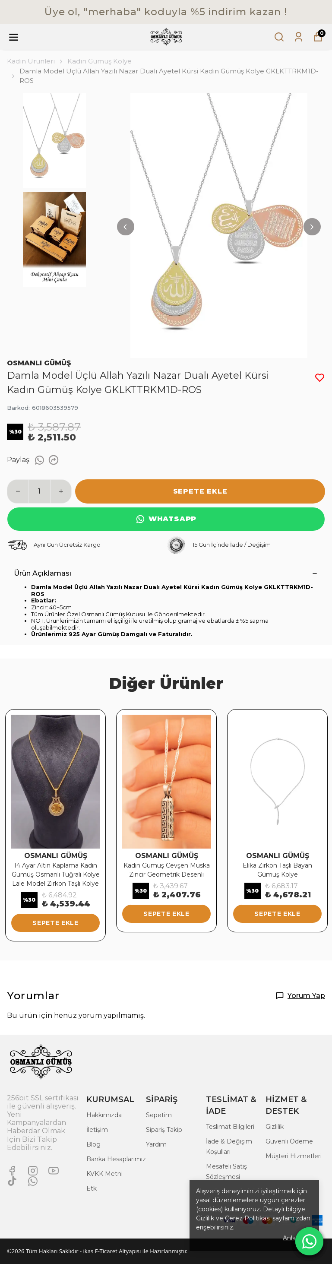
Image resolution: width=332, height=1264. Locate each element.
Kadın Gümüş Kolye (99, 61)
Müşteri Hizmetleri (294, 1156)
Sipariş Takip (164, 1130)
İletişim (97, 1130)
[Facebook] (12, 1171)
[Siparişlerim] (298, 37)
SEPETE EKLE (200, 491)
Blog (93, 1144)
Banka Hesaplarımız (116, 1159)
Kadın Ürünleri (35, 61)
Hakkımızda (104, 1115)
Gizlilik (275, 1127)
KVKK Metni (104, 1174)
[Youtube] (53, 1171)
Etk (91, 1188)
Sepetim (159, 1115)
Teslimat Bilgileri (230, 1127)
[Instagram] (33, 1171)
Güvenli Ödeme (289, 1141)
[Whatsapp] (33, 1181)
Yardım (156, 1144)
